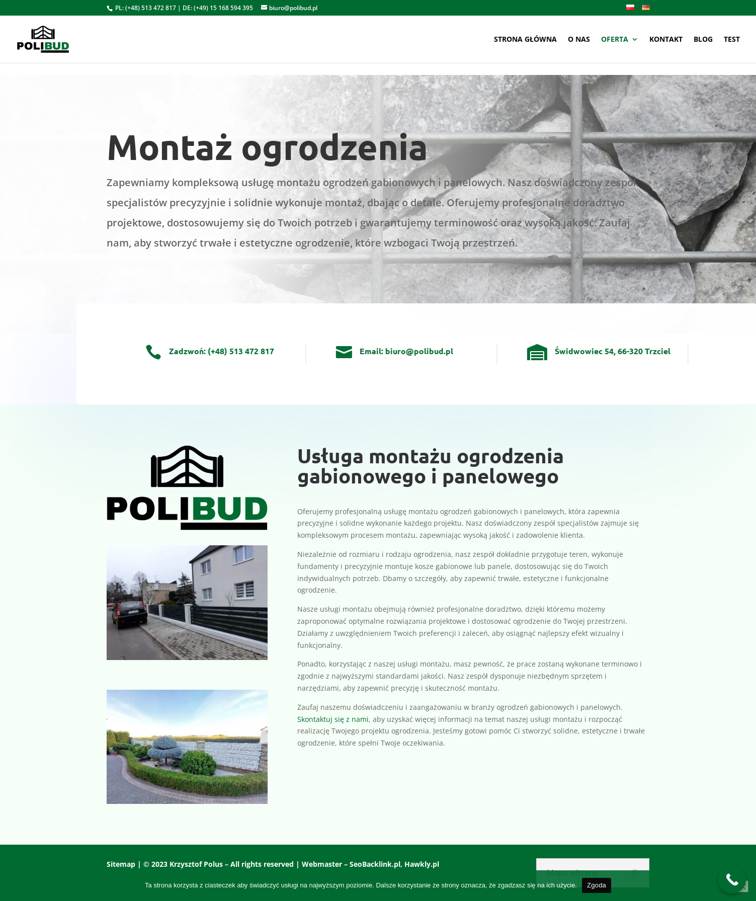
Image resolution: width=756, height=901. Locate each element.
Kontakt (666, 40)
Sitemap (121, 864)
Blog (703, 40)
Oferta (614, 40)
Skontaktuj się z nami (333, 719)
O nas (579, 40)
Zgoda (596, 885)
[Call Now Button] (732, 879)
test (732, 40)
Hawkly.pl (421, 864)
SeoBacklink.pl (375, 864)
